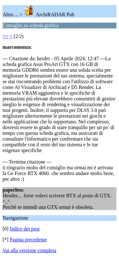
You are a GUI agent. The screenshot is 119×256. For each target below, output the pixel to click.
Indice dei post (25, 228)
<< (5, 36)
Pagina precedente (28, 239)
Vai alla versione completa (29, 250)
